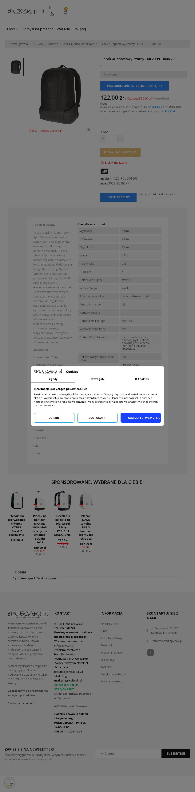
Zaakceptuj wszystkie (143, 418)
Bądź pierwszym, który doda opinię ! (35, 578)
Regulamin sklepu (111, 652)
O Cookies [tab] (142, 379)
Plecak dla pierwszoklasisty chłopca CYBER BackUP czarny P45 (20, 525)
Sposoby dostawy (111, 638)
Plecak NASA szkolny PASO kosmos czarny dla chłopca (86, 527)
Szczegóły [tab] (97, 379)
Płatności (106, 645)
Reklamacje (107, 660)
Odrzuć (54, 418)
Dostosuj (97, 418)
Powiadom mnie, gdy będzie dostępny (134, 86)
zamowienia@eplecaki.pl (167, 641)
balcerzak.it (27, 703)
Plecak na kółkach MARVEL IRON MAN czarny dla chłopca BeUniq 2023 (39, 529)
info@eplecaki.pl (73, 623)
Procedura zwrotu (111, 681)
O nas (104, 631)
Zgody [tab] (53, 379)
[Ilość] (111, 138)
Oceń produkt (118, 197)
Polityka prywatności (113, 674)
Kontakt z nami (109, 623)
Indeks (104, 178)
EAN (103, 183)
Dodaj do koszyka (120, 152)
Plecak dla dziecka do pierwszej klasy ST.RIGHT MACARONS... (63, 525)
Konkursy (106, 667)
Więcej (80, 29)
